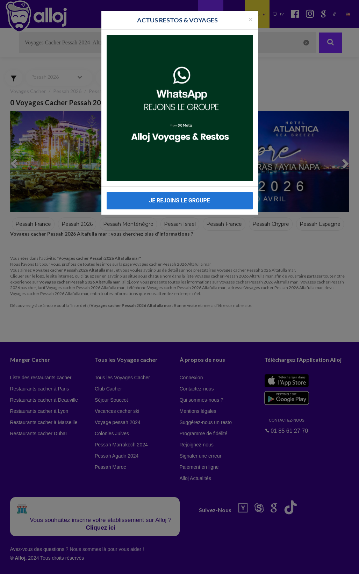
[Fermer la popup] (251, 19)
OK (154, 564)
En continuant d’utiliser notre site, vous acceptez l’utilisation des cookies (75, 563)
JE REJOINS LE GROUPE (179, 200)
